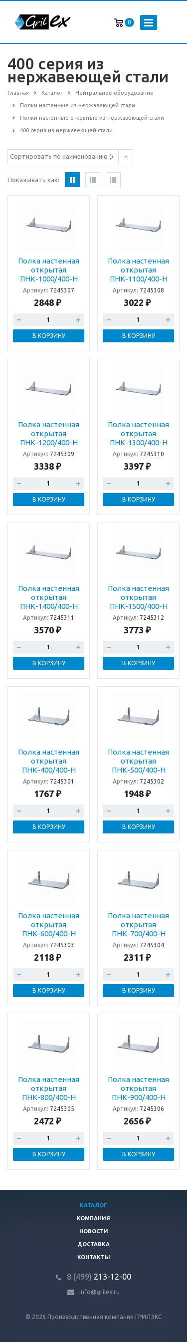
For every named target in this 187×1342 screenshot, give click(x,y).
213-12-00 (99, 1276)
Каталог (93, 1205)
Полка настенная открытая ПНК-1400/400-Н (48, 597)
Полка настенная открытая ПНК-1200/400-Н (48, 433)
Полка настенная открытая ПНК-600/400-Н (48, 924)
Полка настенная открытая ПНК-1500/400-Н (138, 597)
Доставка (93, 1244)
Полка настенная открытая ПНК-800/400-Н (48, 1088)
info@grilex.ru (99, 1292)
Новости (93, 1231)
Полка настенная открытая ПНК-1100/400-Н (138, 270)
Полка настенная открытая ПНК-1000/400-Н (48, 270)
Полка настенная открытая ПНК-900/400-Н (138, 1088)
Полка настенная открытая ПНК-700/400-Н (138, 924)
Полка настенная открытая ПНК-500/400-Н (138, 761)
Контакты (93, 1257)
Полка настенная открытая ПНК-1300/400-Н (138, 433)
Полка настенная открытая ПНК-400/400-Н (48, 761)
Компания (93, 1218)
